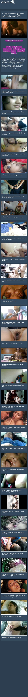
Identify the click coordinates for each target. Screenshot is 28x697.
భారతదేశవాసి (7, 49)
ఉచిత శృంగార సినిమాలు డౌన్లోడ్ (14, 40)
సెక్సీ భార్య (16, 49)
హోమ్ (13, 51)
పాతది (8, 47)
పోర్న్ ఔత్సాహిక (17, 47)
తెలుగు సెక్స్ (8, 1)
